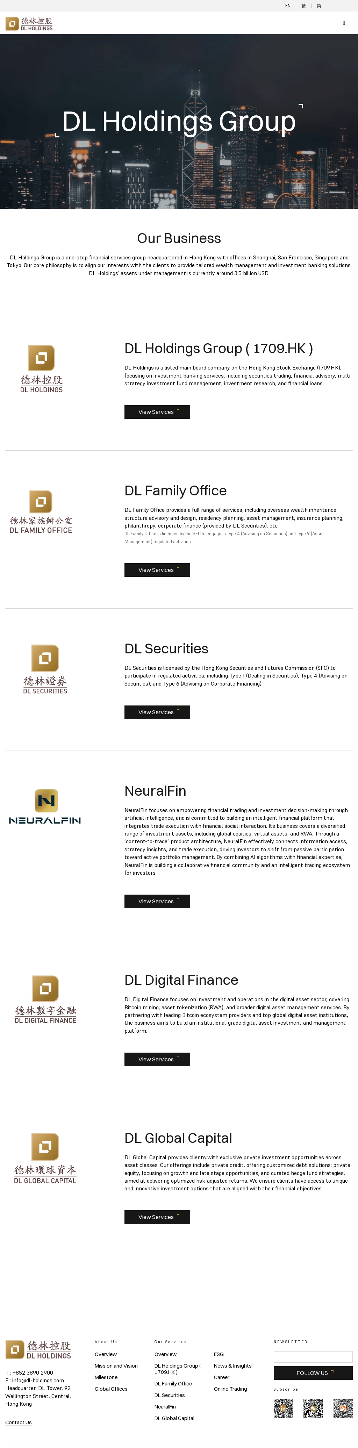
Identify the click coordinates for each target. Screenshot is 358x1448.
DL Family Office (173, 1384)
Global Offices (111, 1389)
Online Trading (230, 1389)
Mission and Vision (116, 1366)
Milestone (106, 1377)
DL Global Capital (174, 1418)
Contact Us (18, 1422)
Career (221, 1377)
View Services (156, 411)
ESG (219, 1354)
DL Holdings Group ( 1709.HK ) (178, 1369)
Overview (106, 1354)
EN (288, 6)
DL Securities (170, 1395)
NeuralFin (165, 1407)
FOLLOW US (312, 1372)
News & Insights (233, 1366)
